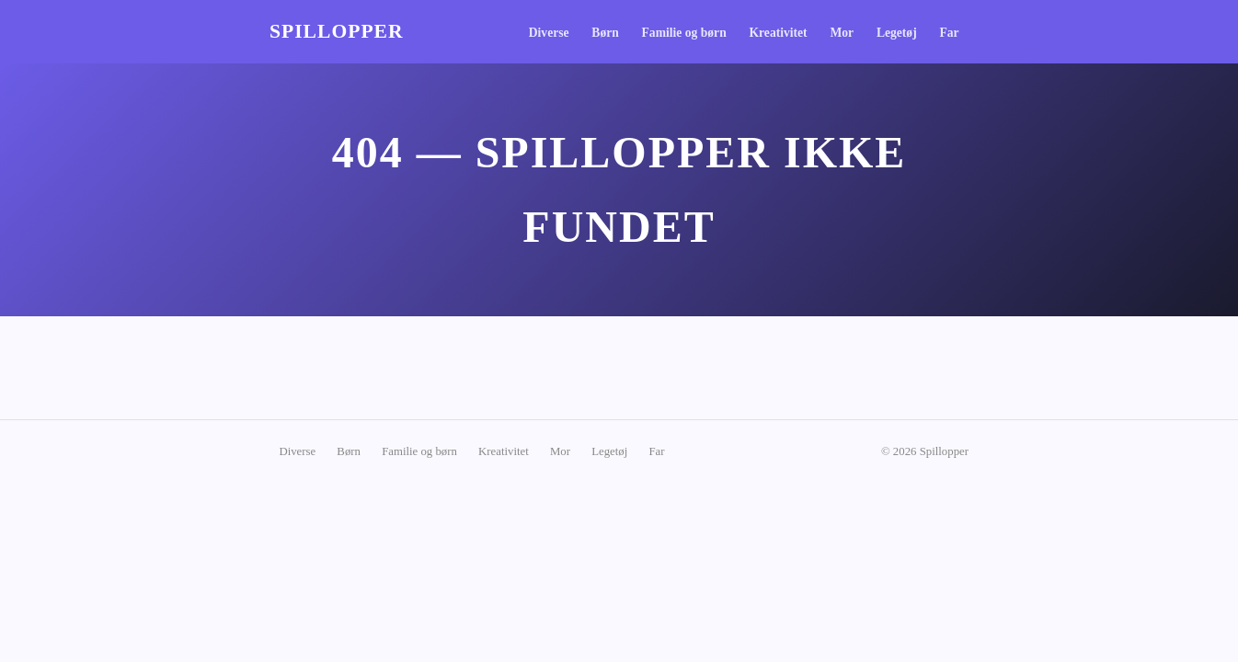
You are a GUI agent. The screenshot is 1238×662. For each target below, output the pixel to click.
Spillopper (336, 31)
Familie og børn (684, 33)
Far (948, 33)
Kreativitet (778, 33)
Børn (604, 33)
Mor (842, 33)
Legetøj (897, 33)
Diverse (549, 33)
